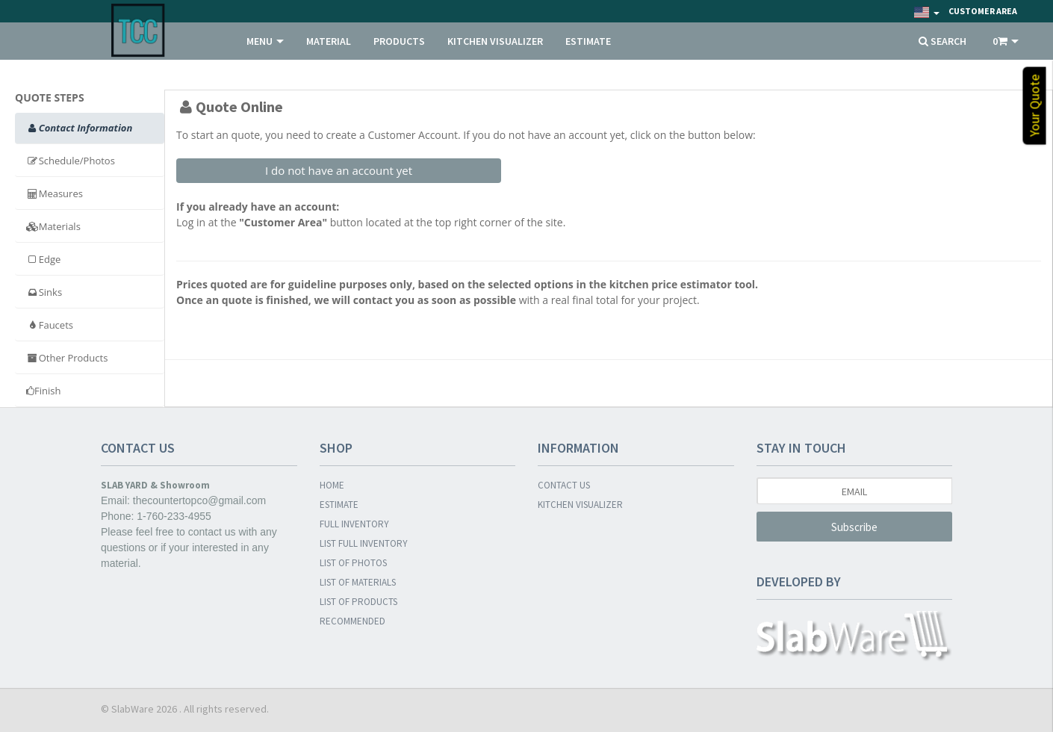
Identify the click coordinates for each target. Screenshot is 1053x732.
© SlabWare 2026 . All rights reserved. (185, 709)
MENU (265, 41)
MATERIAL (328, 41)
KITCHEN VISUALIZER (495, 41)
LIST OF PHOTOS (353, 562)
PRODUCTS (399, 41)
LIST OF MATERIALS (358, 582)
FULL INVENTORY (354, 524)
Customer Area (982, 10)
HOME (332, 485)
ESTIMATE (588, 41)
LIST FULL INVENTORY (364, 543)
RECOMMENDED (352, 621)
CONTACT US (564, 485)
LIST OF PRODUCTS (358, 601)
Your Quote (1034, 106)
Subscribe (854, 527)
